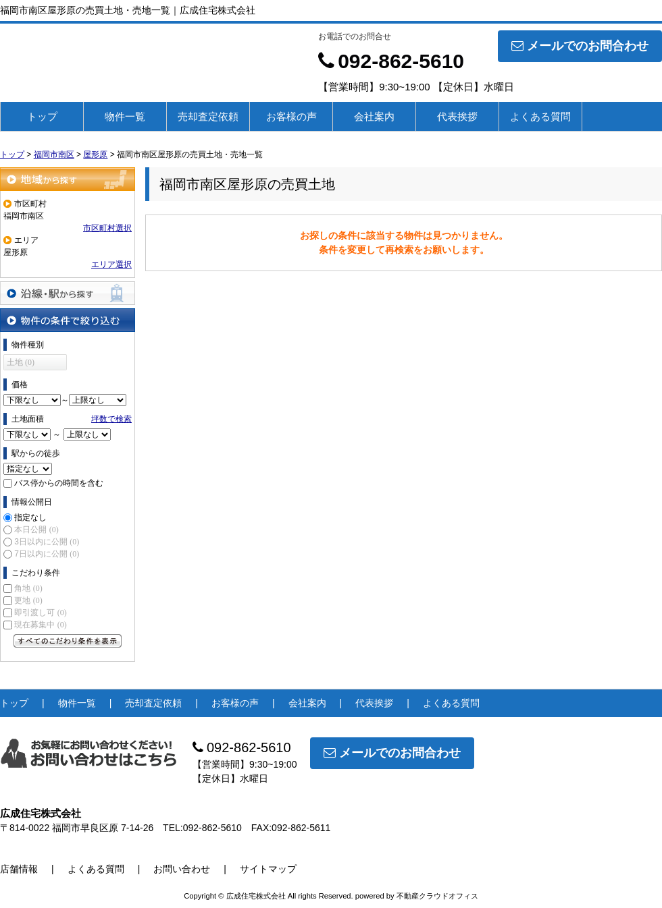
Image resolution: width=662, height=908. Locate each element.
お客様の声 (291, 116)
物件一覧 (125, 116)
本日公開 (36, 529)
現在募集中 (40, 624)
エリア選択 (111, 264)
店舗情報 (19, 868)
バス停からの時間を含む (58, 483)
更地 (28, 600)
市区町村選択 (107, 228)
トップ (42, 116)
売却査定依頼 (208, 116)
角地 (28, 588)
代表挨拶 (457, 116)
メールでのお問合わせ (579, 46)
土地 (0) (20, 362)
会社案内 (374, 116)
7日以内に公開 (46, 554)
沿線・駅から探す (67, 293)
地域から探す (67, 179)
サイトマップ (268, 868)
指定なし (30, 517)
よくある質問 (540, 116)
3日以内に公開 (46, 541)
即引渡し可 (40, 612)
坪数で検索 (111, 419)
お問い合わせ (181, 868)
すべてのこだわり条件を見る (68, 641)
